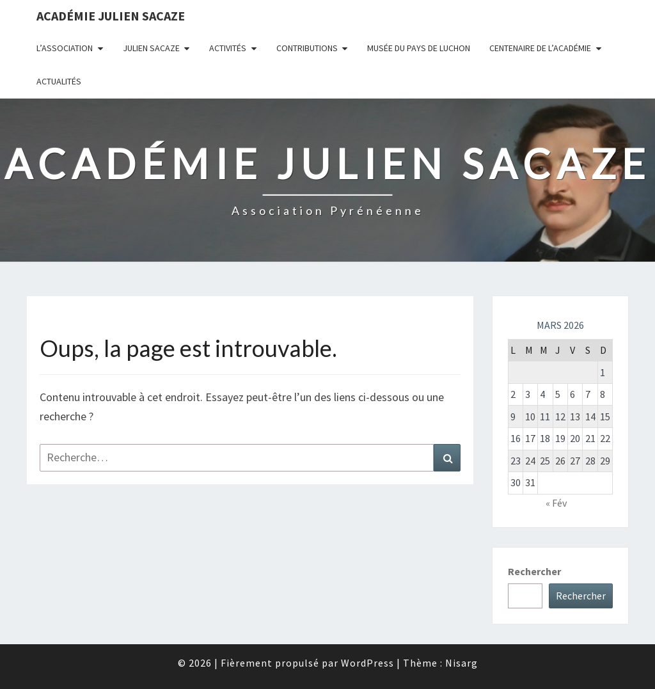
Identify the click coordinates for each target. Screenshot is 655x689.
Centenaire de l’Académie (540, 48)
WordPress (367, 662)
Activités (227, 48)
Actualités (58, 81)
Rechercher (534, 571)
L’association (64, 48)
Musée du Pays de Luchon (418, 48)
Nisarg (461, 662)
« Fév (556, 502)
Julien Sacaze (151, 48)
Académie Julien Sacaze (110, 16)
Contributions (307, 48)
